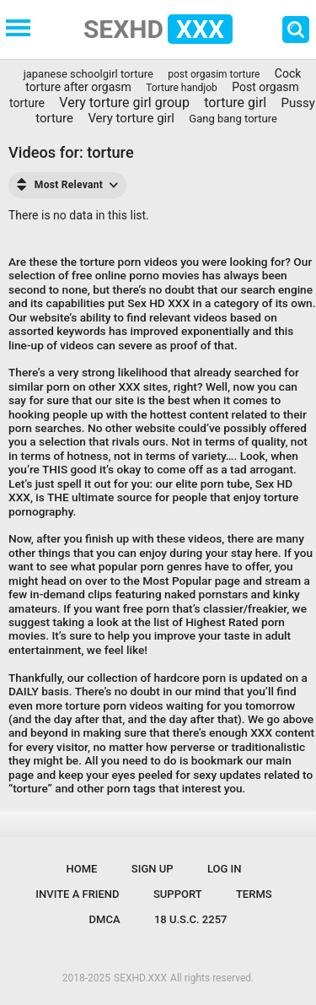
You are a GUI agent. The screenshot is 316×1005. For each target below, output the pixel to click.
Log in (224, 868)
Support (177, 894)
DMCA (105, 919)
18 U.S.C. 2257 (191, 919)
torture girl (235, 103)
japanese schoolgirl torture (88, 74)
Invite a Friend (77, 894)
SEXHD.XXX (140, 978)
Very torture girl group (124, 103)
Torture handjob (181, 88)
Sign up (152, 868)
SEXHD (158, 29)
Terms (254, 894)
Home (82, 868)
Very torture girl (131, 118)
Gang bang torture (233, 118)
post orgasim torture (214, 74)
